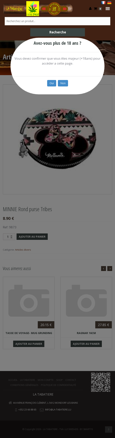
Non (63, 83)
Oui (52, 83)
